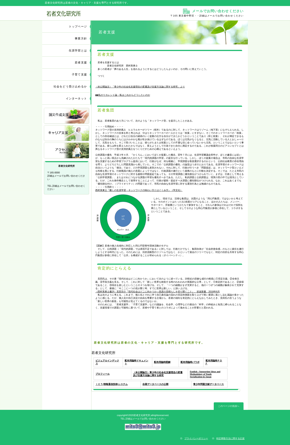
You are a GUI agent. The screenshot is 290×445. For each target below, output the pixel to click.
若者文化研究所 (93, 13)
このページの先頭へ (228, 406)
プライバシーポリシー (196, 438)
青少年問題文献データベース (208, 384)
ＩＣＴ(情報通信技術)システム (112, 384)
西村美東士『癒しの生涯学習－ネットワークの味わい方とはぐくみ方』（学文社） (138, 190)
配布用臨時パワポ (190, 362)
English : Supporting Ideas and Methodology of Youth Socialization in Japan (205, 374)
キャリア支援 (67, 133)
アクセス (67, 151)
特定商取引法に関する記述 (230, 438)
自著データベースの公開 (155, 384)
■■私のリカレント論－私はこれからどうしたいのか (122, 95)
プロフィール (103, 374)
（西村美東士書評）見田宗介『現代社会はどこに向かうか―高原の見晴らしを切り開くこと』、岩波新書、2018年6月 (157, 291)
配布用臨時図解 (162, 362)
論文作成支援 (67, 116)
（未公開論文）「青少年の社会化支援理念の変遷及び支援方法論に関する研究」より (140, 86)
